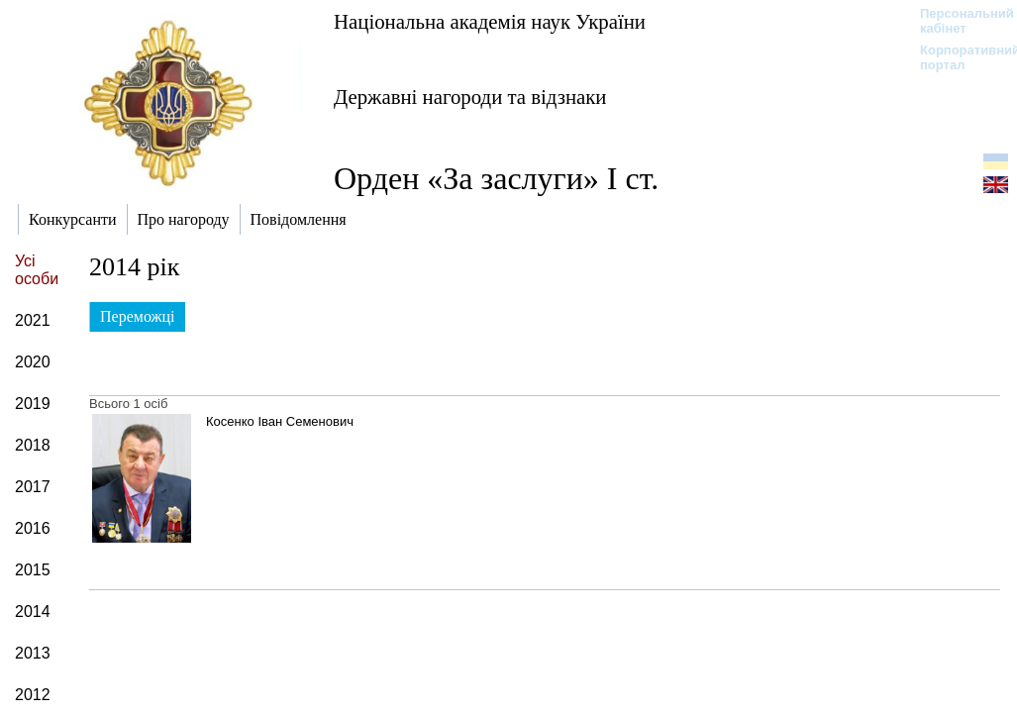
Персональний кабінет (957, 21)
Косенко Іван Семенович (280, 421)
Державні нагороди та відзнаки (470, 96)
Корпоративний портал (957, 57)
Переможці (137, 316)
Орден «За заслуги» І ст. (496, 178)
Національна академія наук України (490, 21)
